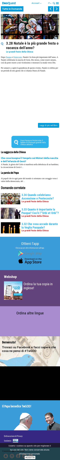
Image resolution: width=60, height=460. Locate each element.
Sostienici (7, 440)
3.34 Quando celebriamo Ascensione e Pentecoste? (38, 196)
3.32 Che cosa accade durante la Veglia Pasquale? (40, 225)
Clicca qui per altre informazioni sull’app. (30, 248)
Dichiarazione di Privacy (13, 436)
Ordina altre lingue (30, 313)
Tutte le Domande (12, 8)
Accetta (29, 457)
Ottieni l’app (30, 243)
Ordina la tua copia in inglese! (38, 286)
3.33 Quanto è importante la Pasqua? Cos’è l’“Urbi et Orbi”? (40, 211)
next (56, 9)
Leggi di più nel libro (49, 125)
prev (50, 9)
